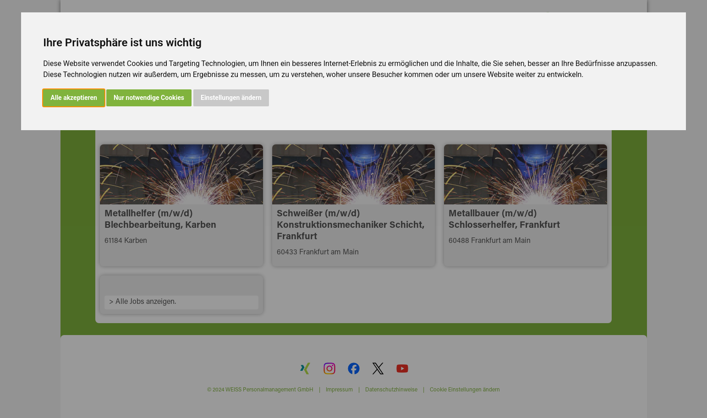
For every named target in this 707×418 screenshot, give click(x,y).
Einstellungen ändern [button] (231, 97)
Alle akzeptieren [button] (73, 97)
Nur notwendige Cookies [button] (149, 97)
